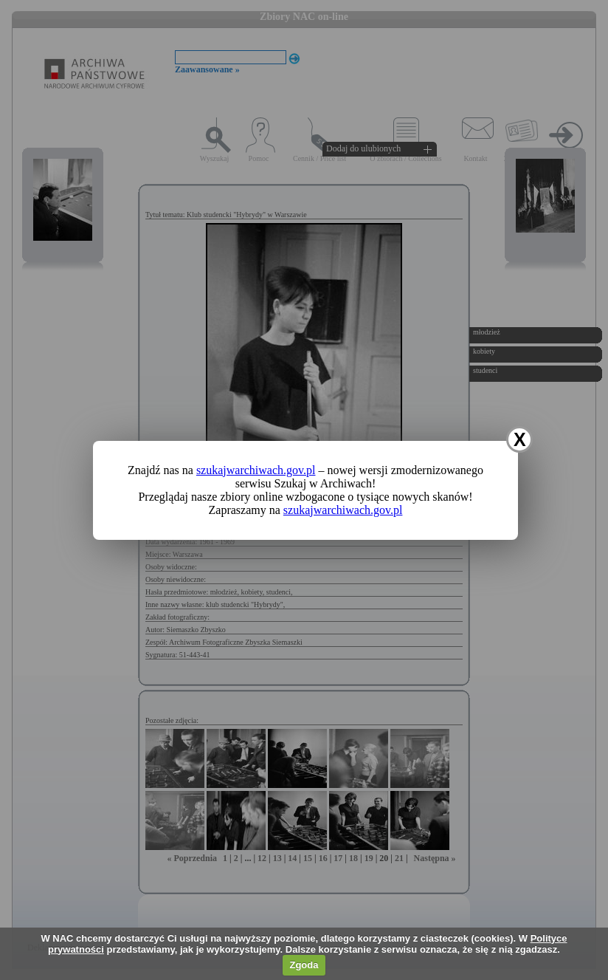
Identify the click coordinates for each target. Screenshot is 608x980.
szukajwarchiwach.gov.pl (256, 470)
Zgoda (303, 964)
